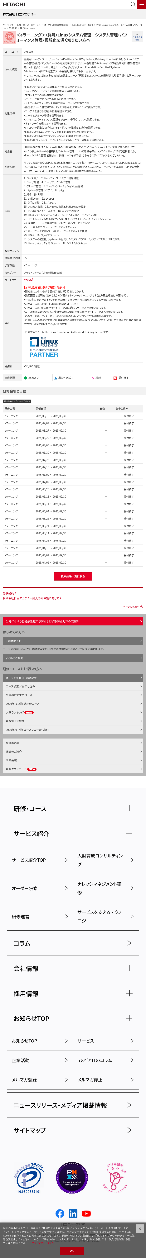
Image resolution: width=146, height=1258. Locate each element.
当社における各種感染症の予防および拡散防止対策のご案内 (42, 621)
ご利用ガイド (13, 641)
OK (72, 1250)
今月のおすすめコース (19, 695)
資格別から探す (15, 721)
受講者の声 (12, 743)
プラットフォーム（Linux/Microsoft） (43, 272)
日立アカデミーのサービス (28, 24)
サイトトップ (8, 24)
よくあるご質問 (14, 658)
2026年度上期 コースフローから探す (27, 730)
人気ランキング (20, 712)
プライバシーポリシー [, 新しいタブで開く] (44, 1243)
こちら (27, 280)
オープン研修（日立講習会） (56, 24)
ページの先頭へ (131, 606)
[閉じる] (140, 1228)
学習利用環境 (57, 320)
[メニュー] (141, 4)
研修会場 (11, 760)
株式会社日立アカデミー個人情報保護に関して (31, 598)
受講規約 (8, 593)
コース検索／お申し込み (20, 686)
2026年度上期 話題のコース (22, 703)
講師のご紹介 (14, 751)
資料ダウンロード (21, 769)
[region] (73, 1240)
